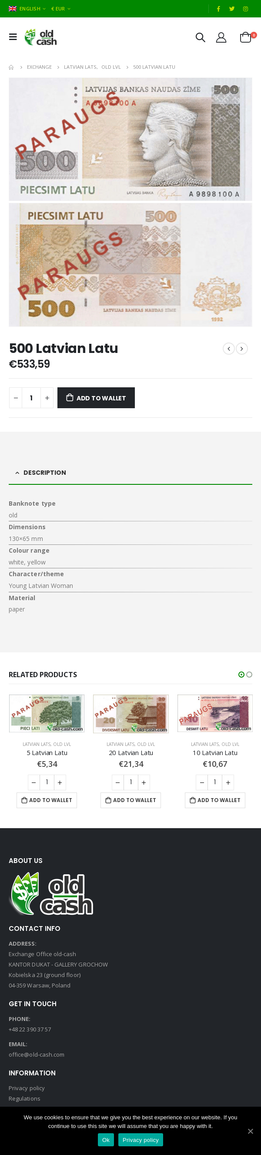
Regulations (24, 1098)
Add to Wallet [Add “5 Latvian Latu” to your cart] (50, 800)
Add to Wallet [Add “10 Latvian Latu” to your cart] (219, 800)
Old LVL (62, 744)
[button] (241, 674)
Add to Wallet (101, 398)
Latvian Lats (36, 744)
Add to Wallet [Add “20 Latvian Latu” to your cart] (134, 800)
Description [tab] (44, 472)
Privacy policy (27, 1088)
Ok (106, 1140)
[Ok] (250, 1131)
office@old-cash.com (36, 1054)
